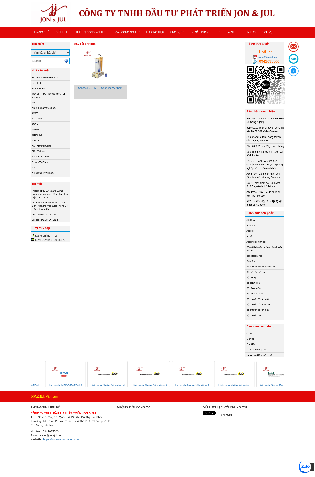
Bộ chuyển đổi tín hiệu (257, 310)
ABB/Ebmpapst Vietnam (44, 108)
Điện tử (250, 339)
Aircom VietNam (40, 162)
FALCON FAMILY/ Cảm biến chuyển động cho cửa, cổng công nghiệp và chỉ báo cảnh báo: (264, 164)
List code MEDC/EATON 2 (45, 220)
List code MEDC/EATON (44, 214)
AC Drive (250, 220)
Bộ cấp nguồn (253, 288)
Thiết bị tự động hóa (256, 349)
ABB (34, 102)
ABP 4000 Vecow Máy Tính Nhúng (265, 146)
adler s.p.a (37, 135)
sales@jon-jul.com (268, 57)
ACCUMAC (37, 118)
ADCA (35, 124)
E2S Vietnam (38, 88)
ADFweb (36, 129)
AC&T (35, 113)
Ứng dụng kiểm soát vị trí (259, 355)
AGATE (35, 140)
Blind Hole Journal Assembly (260, 266)
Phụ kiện (250, 344)
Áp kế (249, 236)
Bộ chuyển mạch (254, 315)
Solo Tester (37, 83)
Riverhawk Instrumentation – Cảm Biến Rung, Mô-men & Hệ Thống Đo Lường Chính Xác (50, 205)
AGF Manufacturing (41, 146)
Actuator (250, 225)
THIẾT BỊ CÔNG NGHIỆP (90, 32)
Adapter (250, 231)
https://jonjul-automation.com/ (61, 439)
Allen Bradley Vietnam (43, 173)
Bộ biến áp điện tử (255, 272)
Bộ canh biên (253, 282)
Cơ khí (249, 333)
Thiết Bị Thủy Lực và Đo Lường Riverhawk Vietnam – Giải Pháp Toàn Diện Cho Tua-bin (50, 194)
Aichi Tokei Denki (40, 156)
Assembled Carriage (256, 242)
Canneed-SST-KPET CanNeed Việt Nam (100, 88)
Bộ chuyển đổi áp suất (257, 299)
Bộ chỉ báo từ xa (254, 293)
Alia (33, 167)
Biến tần (250, 261)
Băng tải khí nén (254, 256)
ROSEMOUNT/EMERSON (45, 77)
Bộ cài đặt (251, 277)
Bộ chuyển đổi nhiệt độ (258, 304)
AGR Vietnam (38, 151)
